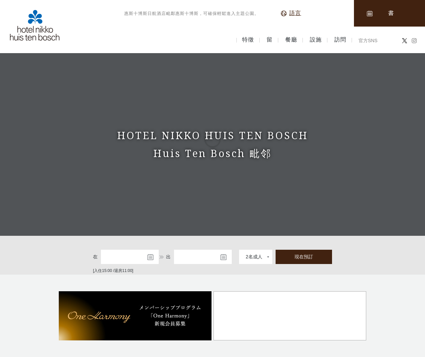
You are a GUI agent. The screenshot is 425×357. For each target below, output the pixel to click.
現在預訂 (304, 256)
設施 (316, 40)
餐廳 (291, 40)
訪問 (340, 40)
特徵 (248, 40)
